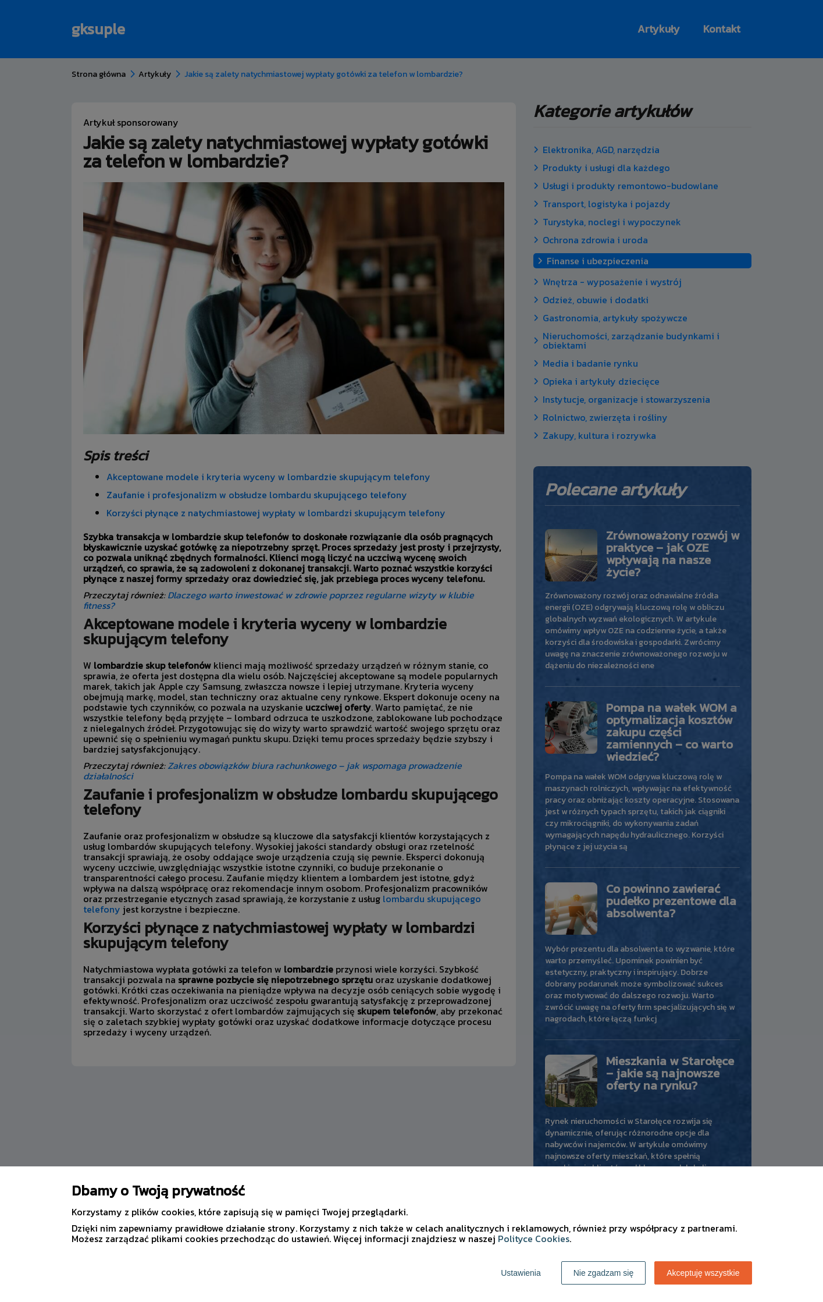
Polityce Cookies (533, 1239)
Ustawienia (520, 1273)
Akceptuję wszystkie (703, 1273)
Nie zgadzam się (603, 1273)
